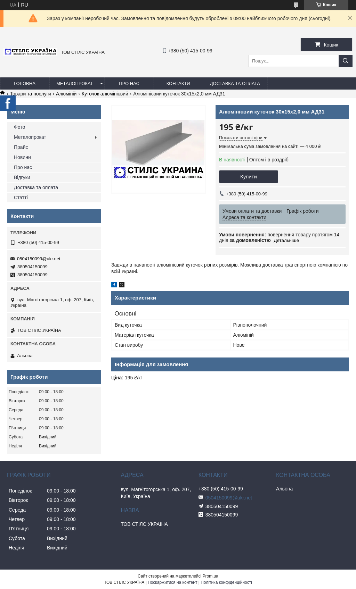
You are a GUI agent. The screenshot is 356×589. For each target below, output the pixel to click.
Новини (22, 157)
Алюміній (66, 93)
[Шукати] (346, 61)
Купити (248, 176)
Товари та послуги (30, 93)
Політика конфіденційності (226, 582)
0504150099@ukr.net (38, 258)
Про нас (129, 83)
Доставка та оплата (235, 83)
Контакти (178, 83)
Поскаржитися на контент (172, 582)
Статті (21, 197)
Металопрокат (74, 83)
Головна (24, 83)
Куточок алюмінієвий (105, 93)
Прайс (21, 147)
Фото (19, 127)
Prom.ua (210, 576)
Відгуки (22, 177)
